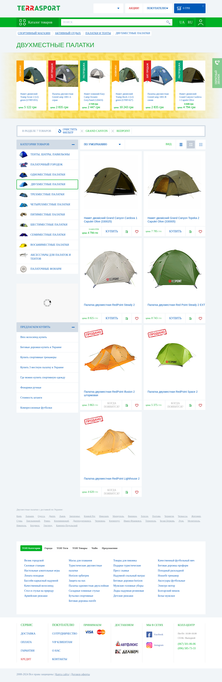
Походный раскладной (171, 570)
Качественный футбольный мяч (176, 560)
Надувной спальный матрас (129, 575)
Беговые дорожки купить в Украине (40, 347)
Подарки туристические (127, 565)
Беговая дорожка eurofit (82, 600)
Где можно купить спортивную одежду (42, 377)
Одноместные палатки (42, 174)
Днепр (52, 516)
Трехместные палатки (41, 194)
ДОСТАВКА (28, 633)
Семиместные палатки (42, 234)
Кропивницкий (61, 520)
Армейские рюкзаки (36, 595)
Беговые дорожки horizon (128, 580)
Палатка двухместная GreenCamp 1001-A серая (62, 96)
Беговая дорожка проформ (173, 565)
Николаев (103, 516)
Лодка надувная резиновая (128, 590)
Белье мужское (166, 595)
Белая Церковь (167, 520)
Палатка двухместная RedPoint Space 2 (173, 391)
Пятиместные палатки (42, 214)
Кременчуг (114, 520)
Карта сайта (62, 674)
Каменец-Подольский (66, 525)
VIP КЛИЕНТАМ (62, 642)
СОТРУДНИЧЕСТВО (64, 633)
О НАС (56, 650)
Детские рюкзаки (123, 595)
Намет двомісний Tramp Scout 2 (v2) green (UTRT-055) (29, 96)
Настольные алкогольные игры (42, 570)
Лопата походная (34, 575)
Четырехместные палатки (44, 204)
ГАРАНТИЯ (28, 650)
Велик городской (34, 560)
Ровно (47, 520)
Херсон (144, 516)
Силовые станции (34, 565)
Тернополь (150, 520)
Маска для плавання (80, 560)
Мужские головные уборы (128, 585)
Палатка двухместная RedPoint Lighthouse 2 (112, 478)
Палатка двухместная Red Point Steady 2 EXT (176, 304)
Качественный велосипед (38, 585)
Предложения (109, 548)
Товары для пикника (125, 560)
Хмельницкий (33, 520)
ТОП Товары (79, 548)
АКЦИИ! (134, 8)
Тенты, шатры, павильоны (44, 154)
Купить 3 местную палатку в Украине (42, 367)
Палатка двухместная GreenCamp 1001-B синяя (158, 96)
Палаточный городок (41, 164)
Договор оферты (80, 674)
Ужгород (47, 525)
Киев (18, 516)
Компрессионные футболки (36, 407)
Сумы (19, 520)
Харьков (29, 516)
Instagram (154, 645)
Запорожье (74, 516)
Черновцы (100, 520)
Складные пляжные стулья (84, 590)
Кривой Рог (89, 516)
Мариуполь (118, 516)
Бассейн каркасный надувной (41, 580)
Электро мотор (166, 585)
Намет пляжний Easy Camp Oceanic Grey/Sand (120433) (94, 96)
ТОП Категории (31, 548)
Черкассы (182, 516)
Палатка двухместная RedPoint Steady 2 (109, 304)
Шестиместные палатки (43, 224)
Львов (62, 516)
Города (48, 548)
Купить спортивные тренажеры (38, 357)
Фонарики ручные (30, 387)
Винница (132, 516)
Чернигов (169, 516)
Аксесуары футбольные (171, 580)
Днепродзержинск (82, 520)
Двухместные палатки (42, 184)
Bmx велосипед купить (33, 337)
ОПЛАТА (26, 642)
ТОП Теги (62, 548)
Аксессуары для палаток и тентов (45, 255)
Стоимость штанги (31, 397)
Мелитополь (194, 520)
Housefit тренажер (168, 575)
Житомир (196, 516)
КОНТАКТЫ (59, 659)
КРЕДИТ (26, 659)
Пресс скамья (121, 570)
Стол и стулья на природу (39, 590)
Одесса (41, 516)
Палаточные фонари (40, 269)
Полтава (156, 516)
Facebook (154, 634)
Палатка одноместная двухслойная (89, 585)
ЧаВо (95, 548)
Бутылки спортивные (81, 595)
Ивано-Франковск (132, 520)
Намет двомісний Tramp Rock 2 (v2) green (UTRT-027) (125, 96)
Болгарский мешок (169, 590)
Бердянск (34, 525)
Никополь (21, 525)
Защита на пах (77, 580)
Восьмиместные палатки (44, 244)
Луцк (181, 520)
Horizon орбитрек (79, 575)
